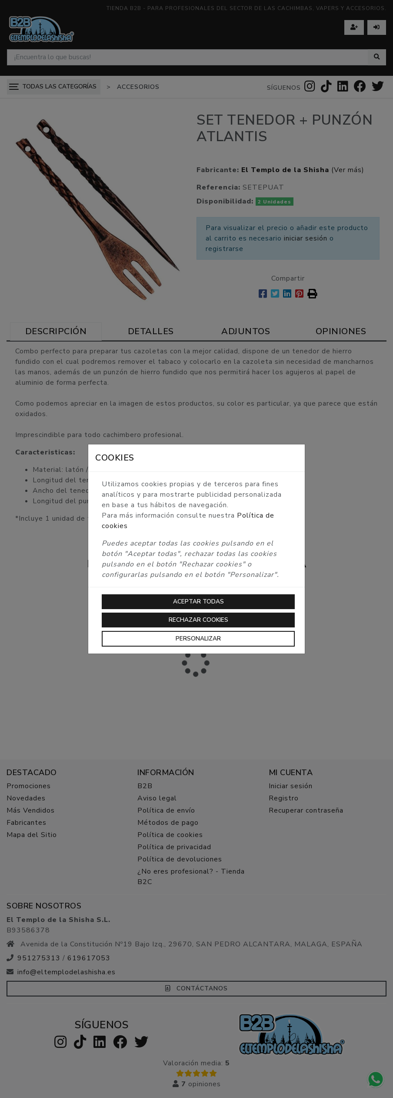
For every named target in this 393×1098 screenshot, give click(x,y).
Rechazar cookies (198, 620)
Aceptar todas (198, 601)
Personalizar (198, 638)
